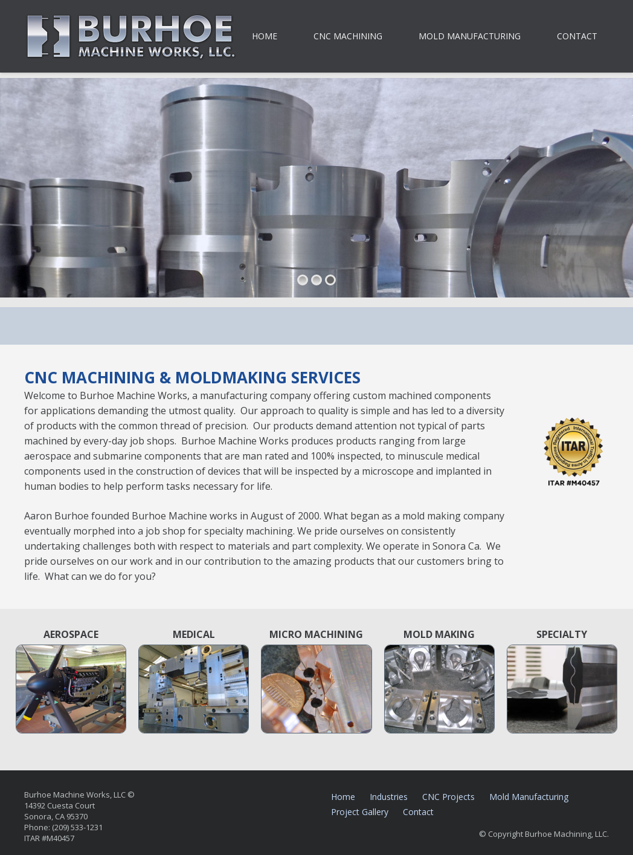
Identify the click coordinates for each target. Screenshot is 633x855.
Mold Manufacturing (528, 796)
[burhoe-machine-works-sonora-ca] (130, 36)
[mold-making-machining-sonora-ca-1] (439, 689)
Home (343, 796)
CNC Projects (448, 796)
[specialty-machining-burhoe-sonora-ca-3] (562, 689)
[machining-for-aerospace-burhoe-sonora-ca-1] (71, 689)
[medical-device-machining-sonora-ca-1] (193, 689)
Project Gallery (359, 812)
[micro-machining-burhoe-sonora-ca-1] (316, 689)
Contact (418, 812)
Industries (389, 796)
